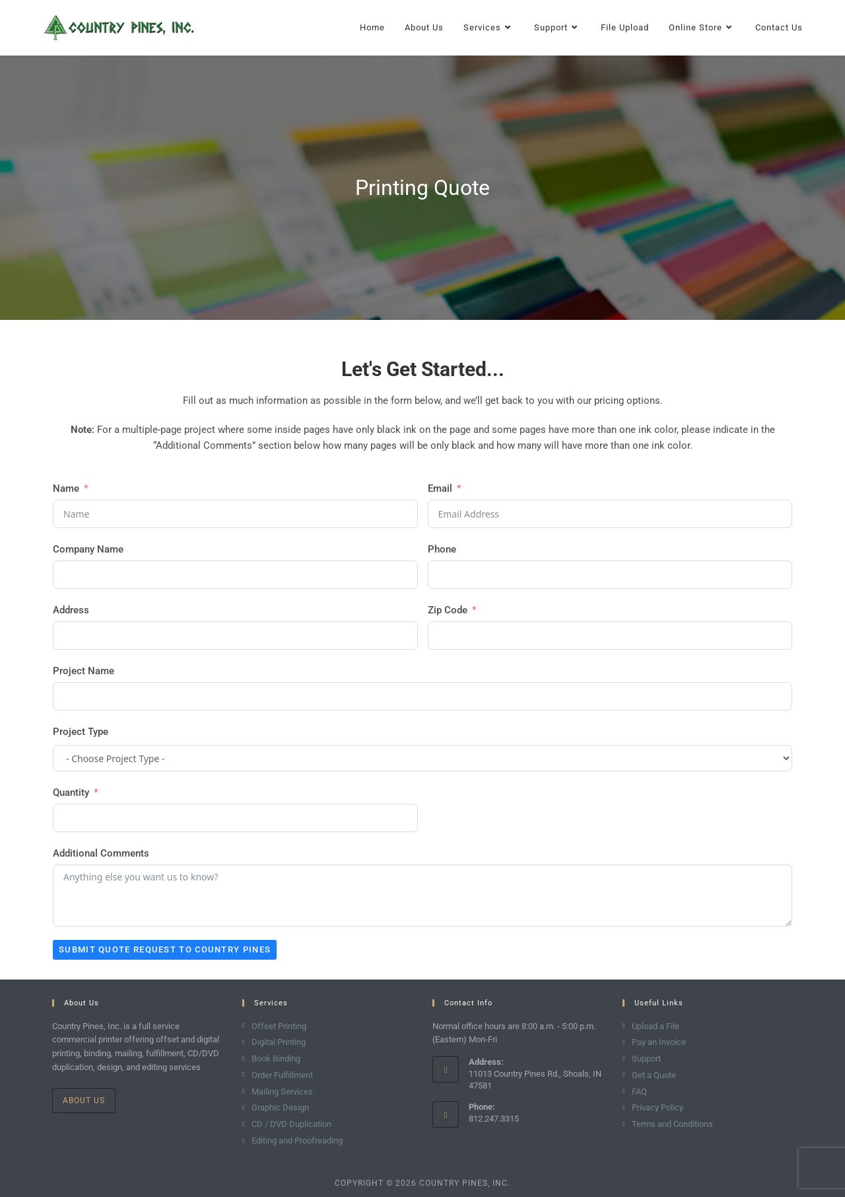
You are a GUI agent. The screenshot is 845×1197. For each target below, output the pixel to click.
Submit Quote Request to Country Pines (165, 949)
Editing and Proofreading (297, 1140)
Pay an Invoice (659, 1042)
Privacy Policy (657, 1107)
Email (440, 488)
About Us (84, 1100)
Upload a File (655, 1026)
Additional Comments (101, 853)
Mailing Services (282, 1092)
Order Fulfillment (282, 1075)
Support (646, 1058)
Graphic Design (280, 1107)
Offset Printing (279, 1026)
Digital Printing (279, 1042)
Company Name (88, 549)
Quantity (71, 792)
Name (66, 488)
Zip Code (447, 610)
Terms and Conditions (672, 1124)
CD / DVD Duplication (291, 1124)
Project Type (80, 732)
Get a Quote (654, 1075)
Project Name (83, 671)
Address (71, 610)
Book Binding (276, 1058)
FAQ (639, 1092)
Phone (442, 549)
